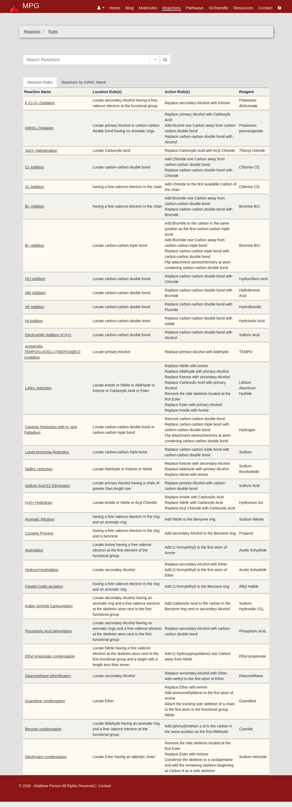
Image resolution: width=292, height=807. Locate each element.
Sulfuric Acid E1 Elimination (47, 486)
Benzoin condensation (43, 729)
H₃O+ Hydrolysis (38, 502)
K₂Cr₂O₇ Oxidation (40, 103)
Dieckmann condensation (46, 757)
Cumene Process (39, 533)
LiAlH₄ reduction (38, 388)
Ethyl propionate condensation (50, 656)
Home (114, 8)
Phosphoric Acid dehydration (48, 631)
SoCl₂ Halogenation (41, 150)
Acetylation (34, 550)
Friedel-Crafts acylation (44, 586)
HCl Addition (35, 279)
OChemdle (218, 8)
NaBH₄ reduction (39, 469)
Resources (243, 8)
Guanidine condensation (45, 701)
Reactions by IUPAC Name (83, 82)
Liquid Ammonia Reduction (47, 452)
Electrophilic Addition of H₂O (48, 335)
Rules (53, 31)
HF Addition (34, 307)
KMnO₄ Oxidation (39, 128)
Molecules (148, 8)
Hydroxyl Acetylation (42, 570)
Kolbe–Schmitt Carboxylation (49, 606)
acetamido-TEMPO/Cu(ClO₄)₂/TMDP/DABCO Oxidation (52, 351)
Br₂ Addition (34, 206)
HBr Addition (35, 293)
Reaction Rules (40, 82)
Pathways (195, 8)
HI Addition (34, 321)
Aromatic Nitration (40, 519)
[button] (101, 8)
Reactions (172, 8)
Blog (129, 8)
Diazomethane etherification (48, 676)
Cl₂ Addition (34, 167)
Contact (265, 8)
